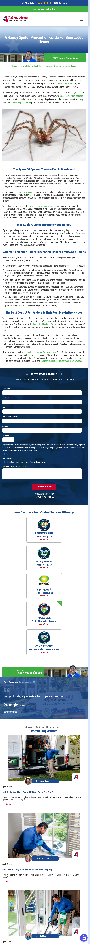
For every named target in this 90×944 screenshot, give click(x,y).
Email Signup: (7, 458)
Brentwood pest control (20, 102)
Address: (6, 426)
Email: (5, 407)
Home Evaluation (44, 9)
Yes (6, 454)
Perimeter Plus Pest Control (45, 324)
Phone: (5, 398)
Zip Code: (6, 435)
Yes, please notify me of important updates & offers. (25, 462)
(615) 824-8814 (44, 497)
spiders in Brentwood (64, 83)
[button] (83, 937)
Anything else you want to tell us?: (15, 466)
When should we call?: (10, 417)
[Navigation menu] (81, 19)
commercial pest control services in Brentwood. (61, 361)
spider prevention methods (71, 96)
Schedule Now (44, 487)
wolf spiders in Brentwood (41, 206)
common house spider (24, 192)
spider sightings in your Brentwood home (39, 352)
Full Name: (6, 388)
